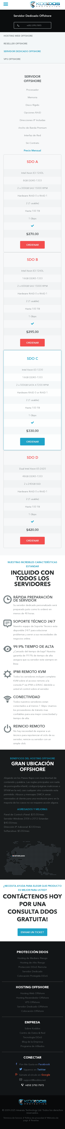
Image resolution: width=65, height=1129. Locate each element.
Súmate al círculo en (34, 1075)
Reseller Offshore (15, 44)
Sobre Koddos (32, 1029)
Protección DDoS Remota (32, 967)
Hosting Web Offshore (18, 36)
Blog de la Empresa (32, 1042)
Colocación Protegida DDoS (32, 976)
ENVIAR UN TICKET (32, 932)
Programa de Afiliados (32, 1046)
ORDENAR (32, 245)
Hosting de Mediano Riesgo (32, 958)
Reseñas (35, 1121)
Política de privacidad (34, 1118)
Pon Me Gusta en (34, 1064)
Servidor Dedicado (32, 971)
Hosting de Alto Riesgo (32, 963)
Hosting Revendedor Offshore (32, 998)
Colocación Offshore (32, 1011)
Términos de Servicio (12, 1118)
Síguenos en (34, 1070)
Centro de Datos (29, 1033)
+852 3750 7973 (29, 25)
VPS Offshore (12, 59)
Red (43, 1033)
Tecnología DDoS (32, 1037)
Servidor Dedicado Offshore (22, 51)
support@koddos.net (34, 1080)
